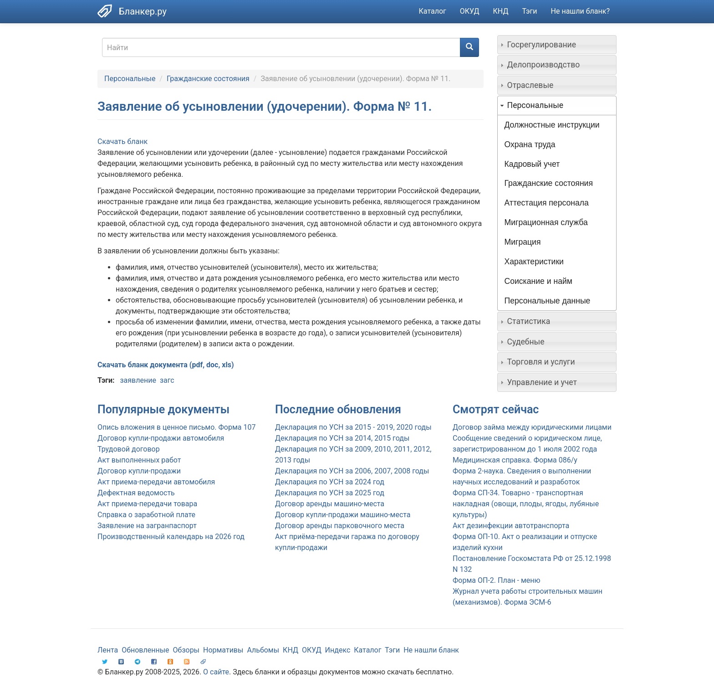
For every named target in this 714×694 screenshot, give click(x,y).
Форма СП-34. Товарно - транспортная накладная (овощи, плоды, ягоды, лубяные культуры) (526, 503)
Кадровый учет (532, 164)
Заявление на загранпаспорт (147, 525)
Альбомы (263, 650)
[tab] (557, 44)
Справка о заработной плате (146, 514)
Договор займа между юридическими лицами (532, 427)
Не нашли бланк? (580, 11)
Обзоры (186, 650)
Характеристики (534, 261)
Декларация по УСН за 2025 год (329, 492)
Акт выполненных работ (139, 460)
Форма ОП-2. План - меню (497, 580)
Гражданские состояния (208, 78)
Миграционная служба (546, 222)
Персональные (129, 78)
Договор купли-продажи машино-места (343, 514)
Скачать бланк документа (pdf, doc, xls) (165, 364)
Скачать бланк (122, 141)
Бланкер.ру (143, 11)
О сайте (216, 672)
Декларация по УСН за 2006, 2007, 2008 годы (352, 471)
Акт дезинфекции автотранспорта (511, 525)
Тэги (529, 11)
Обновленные (145, 650)
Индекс (338, 650)
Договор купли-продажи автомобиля (160, 438)
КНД (501, 11)
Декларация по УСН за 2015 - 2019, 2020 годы (353, 427)
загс (167, 380)
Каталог (432, 11)
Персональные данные (548, 300)
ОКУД (469, 11)
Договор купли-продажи (139, 471)
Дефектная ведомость (136, 492)
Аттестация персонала (547, 202)
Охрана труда (530, 144)
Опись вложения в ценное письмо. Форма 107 (176, 427)
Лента (107, 650)
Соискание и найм (538, 281)
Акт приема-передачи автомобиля (156, 482)
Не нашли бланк (431, 650)
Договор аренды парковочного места (339, 525)
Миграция (523, 242)
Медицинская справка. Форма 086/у (515, 460)
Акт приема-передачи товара (147, 503)
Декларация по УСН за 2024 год (329, 482)
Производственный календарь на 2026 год (171, 536)
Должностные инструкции (552, 124)
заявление (138, 380)
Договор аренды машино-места (329, 503)
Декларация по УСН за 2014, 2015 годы (342, 438)
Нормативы (223, 650)
